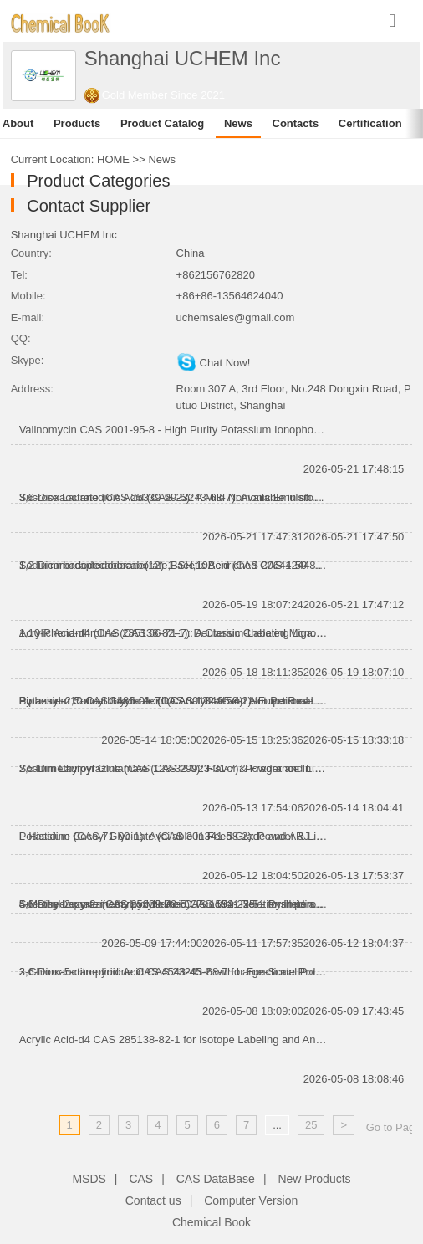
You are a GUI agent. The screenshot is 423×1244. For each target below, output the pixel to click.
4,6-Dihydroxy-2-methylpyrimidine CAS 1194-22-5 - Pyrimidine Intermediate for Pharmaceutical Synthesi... (173, 904)
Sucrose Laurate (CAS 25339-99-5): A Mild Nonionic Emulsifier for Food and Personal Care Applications (173, 497)
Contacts (296, 123)
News (238, 123)
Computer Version (251, 1200)
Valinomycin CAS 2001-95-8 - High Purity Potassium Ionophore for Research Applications (173, 429)
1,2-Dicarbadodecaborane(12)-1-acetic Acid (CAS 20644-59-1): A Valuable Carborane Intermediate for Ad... (173, 565)
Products (77, 123)
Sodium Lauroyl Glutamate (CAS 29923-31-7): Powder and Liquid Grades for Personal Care (173, 768)
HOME (113, 159)
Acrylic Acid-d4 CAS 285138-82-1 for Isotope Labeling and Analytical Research (173, 1039)
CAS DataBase (215, 1178)
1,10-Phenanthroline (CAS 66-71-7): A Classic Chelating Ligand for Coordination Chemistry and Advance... (173, 633)
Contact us (153, 1200)
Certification (370, 123)
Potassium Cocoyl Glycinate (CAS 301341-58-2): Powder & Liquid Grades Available (173, 836)
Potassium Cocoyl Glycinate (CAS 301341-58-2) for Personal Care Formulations (173, 700)
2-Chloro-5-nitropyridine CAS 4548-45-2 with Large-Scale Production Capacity (173, 971)
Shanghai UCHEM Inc (64, 234)
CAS (141, 1178)
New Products (314, 1178)
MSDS (88, 1178)
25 (311, 1125)
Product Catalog (162, 123)
